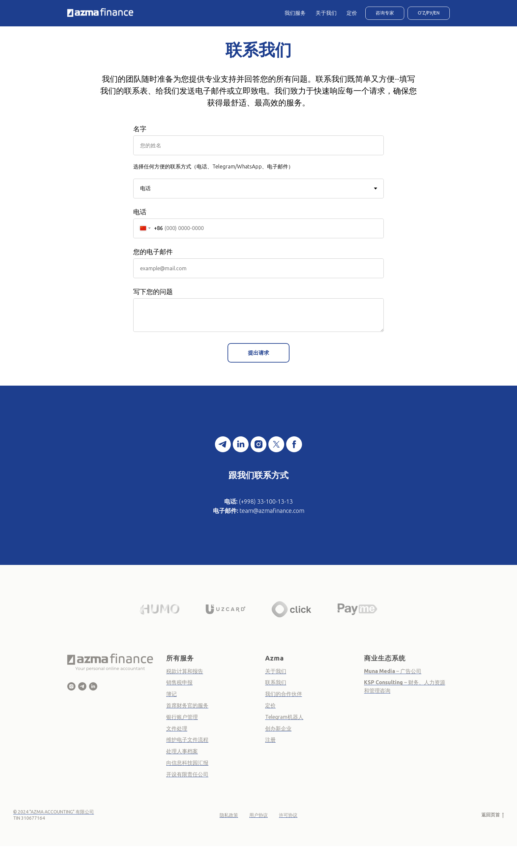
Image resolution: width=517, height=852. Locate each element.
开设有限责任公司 (187, 774)
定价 (352, 13)
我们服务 (295, 13)
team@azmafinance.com (271, 510)
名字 (139, 128)
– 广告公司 (408, 671)
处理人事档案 (182, 751)
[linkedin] (241, 444)
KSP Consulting (384, 682)
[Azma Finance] (71, 686)
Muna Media (379, 671)
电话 (139, 212)
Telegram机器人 (284, 717)
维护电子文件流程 (187, 740)
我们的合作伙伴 (283, 694)
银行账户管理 (182, 717)
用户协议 (258, 815)
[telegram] (223, 444)
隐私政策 (229, 815)
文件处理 (176, 728)
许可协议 (288, 815)
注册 (270, 740)
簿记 (171, 694)
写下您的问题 (153, 291)
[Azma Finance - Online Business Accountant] (93, 686)
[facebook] (294, 444)
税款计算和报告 (184, 671)
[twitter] (276, 444)
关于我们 (326, 13)
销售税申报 (179, 682)
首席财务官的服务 (187, 705)
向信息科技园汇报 (187, 763)
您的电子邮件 (153, 251)
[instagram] (258, 444)
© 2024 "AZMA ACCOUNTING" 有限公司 (53, 811)
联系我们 (275, 682)
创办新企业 (278, 728)
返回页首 (492, 815)
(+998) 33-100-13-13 (266, 501)
